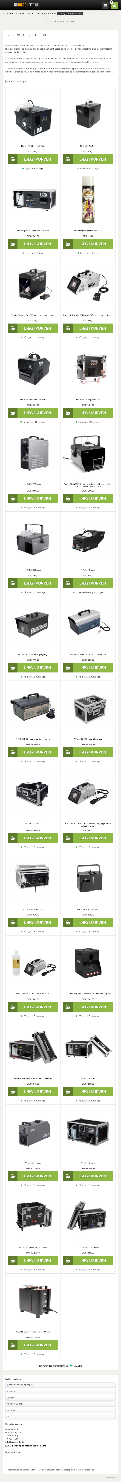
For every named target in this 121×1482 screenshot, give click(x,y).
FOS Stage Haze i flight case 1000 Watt (33, 230)
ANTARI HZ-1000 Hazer (32, 823)
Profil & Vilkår (15, 1404)
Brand (10, 1397)
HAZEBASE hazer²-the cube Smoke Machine (33, 1332)
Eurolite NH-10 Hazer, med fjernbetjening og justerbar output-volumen (88, 824)
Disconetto (20, 13)
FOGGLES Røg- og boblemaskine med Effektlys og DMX (88, 994)
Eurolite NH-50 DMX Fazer (88, 909)
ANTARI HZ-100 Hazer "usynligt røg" (33, 654)
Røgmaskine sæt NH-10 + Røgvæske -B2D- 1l (33, 994)
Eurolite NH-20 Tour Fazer (88, 1247)
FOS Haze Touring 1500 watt (88, 399)
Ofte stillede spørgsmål (20, 1385)
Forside (11, 1391)
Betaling (11, 1410)
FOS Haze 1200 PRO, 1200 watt (33, 399)
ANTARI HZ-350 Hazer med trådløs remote (88, 654)
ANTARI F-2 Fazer (88, 1078)
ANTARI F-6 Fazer (88, 1163)
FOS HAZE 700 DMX (88, 146)
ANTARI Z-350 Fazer (33, 484)
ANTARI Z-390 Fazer (33, 570)
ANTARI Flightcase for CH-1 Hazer (33, 1247)
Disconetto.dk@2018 (111, 1478)
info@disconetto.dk (14, 1441)
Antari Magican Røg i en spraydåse (88, 230)
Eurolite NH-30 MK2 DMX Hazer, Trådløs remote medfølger (88, 315)
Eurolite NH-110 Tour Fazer (33, 909)
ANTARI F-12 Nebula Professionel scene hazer (33, 1078)
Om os (10, 1416)
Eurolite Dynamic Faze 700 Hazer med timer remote (33, 315)
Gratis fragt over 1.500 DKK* (60, 21)
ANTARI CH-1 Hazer (33, 1163)
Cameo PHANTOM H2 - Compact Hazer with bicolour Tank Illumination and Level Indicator (88, 485)
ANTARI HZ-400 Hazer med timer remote (33, 739)
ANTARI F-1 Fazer (88, 570)
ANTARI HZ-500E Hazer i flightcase (88, 739)
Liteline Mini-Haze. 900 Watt (33, 146)
